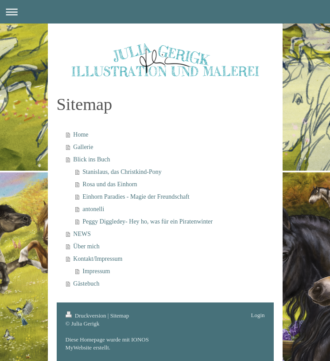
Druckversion (87, 315)
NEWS (82, 234)
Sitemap (119, 315)
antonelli (93, 209)
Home (80, 134)
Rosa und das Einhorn (109, 184)
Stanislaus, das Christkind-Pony (122, 172)
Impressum (96, 271)
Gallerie (83, 147)
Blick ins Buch (91, 159)
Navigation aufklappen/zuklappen (165, 11)
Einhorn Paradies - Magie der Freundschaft (135, 196)
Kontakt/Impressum (97, 258)
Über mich (86, 246)
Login (257, 315)
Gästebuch (86, 283)
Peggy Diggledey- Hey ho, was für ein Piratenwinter (147, 221)
